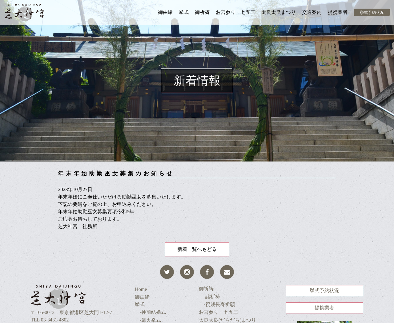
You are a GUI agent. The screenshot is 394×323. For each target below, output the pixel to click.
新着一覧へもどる (197, 249)
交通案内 (312, 12)
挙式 (184, 12)
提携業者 (338, 12)
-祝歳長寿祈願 (217, 304)
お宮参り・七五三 (235, 12)
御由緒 (165, 12)
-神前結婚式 (150, 312)
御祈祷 (202, 12)
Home (141, 289)
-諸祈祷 (209, 296)
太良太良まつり (278, 12)
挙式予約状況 (372, 12)
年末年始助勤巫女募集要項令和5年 (96, 211)
